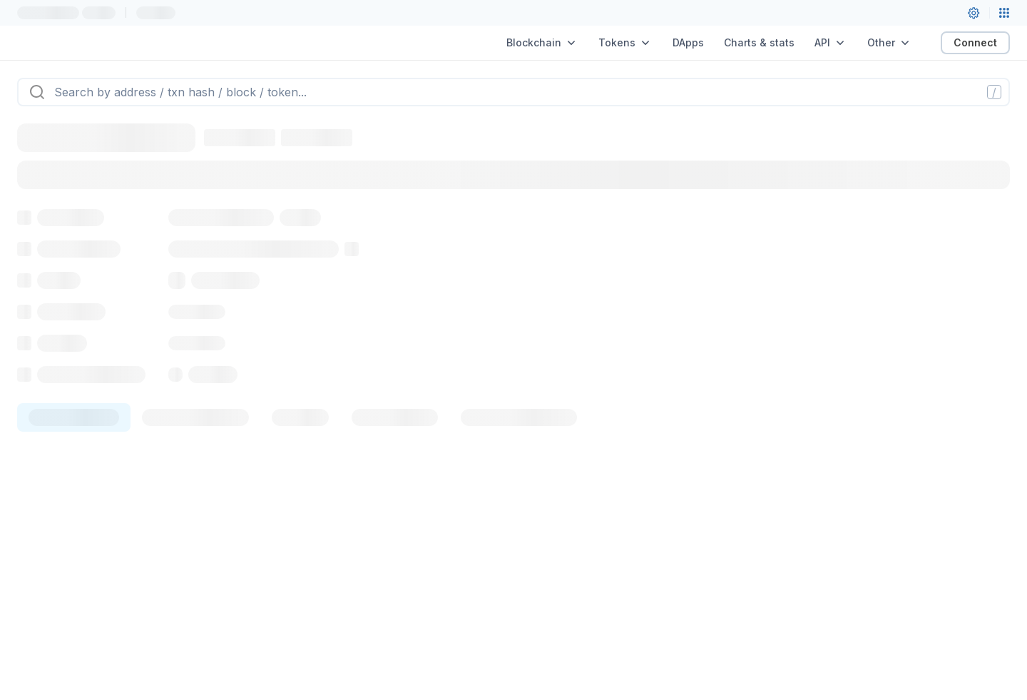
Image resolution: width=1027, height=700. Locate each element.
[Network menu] (1004, 13)
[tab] (74, 417)
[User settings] (973, 13)
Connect (975, 42)
